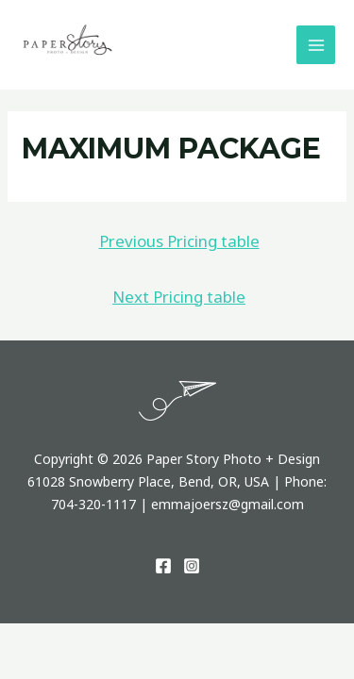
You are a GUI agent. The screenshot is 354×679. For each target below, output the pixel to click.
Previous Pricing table (179, 241)
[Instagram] (191, 565)
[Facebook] (163, 565)
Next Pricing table (178, 296)
